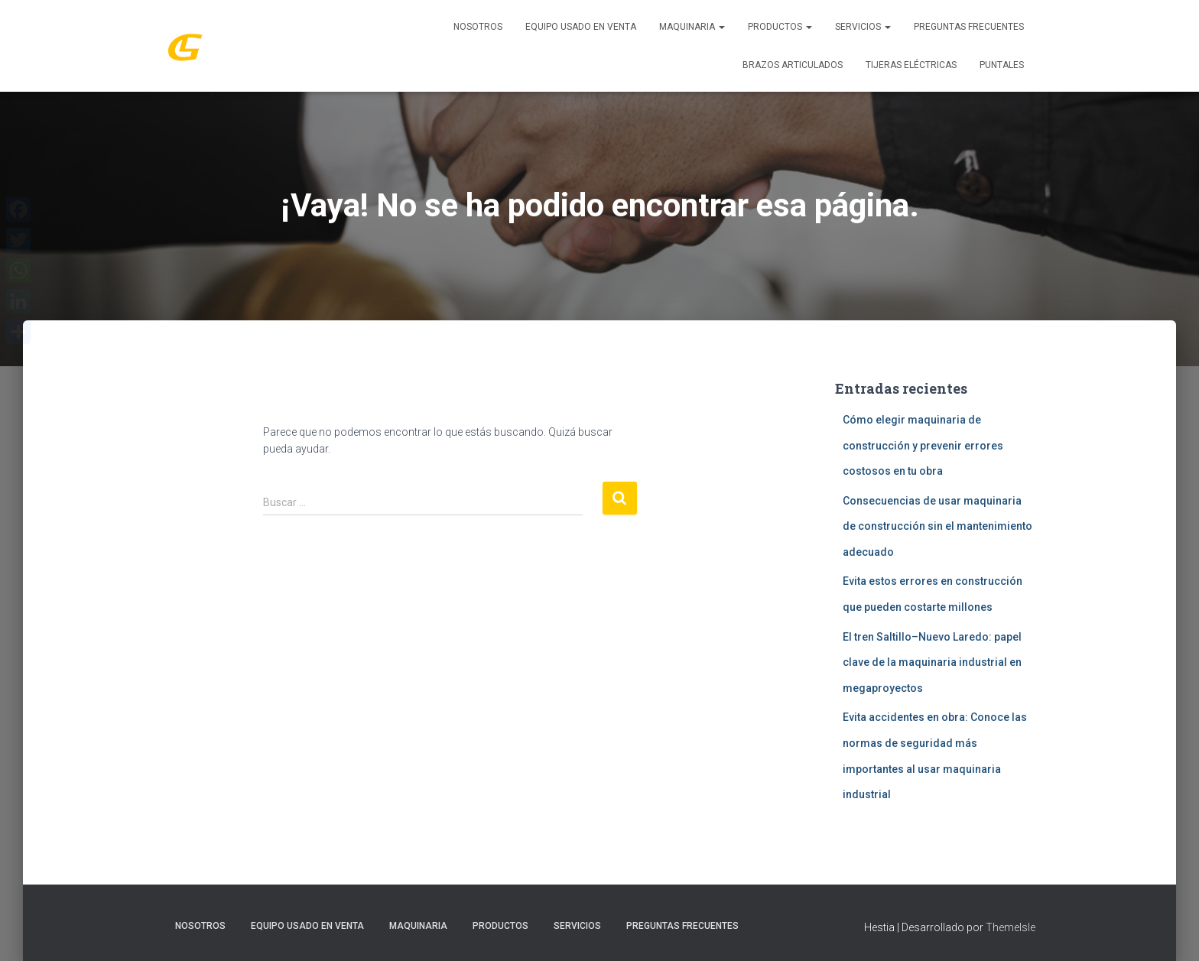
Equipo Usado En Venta (580, 26)
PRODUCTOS (780, 26)
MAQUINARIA (692, 26)
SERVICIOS (863, 26)
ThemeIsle (1010, 927)
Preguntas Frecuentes (969, 26)
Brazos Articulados (792, 65)
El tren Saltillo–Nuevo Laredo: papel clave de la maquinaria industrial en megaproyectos (932, 662)
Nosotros (477, 26)
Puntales (1002, 65)
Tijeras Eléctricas (911, 65)
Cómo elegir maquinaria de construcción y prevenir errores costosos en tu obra (923, 445)
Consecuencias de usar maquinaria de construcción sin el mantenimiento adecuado (937, 526)
